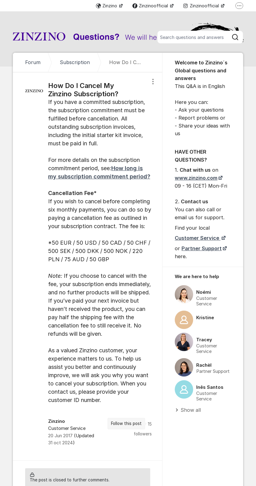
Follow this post (126, 423)
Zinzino (107, 5)
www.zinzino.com (196, 178)
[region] (87, 266)
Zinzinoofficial (150, 5)
